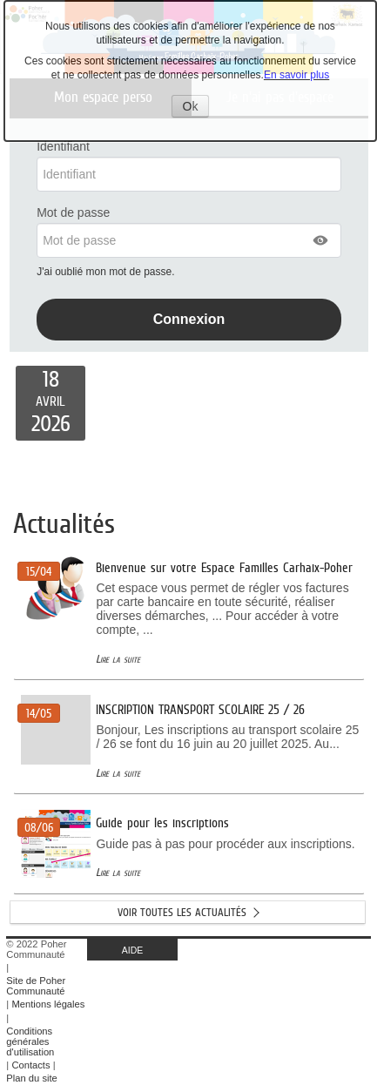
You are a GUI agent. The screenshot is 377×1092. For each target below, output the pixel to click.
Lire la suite (118, 658)
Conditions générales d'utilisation (30, 1041)
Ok (196, 108)
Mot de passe (73, 212)
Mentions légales (47, 1004)
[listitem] (50, 403)
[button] (321, 240)
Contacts (30, 1065)
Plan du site (31, 1078)
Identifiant (63, 146)
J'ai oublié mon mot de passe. (107, 272)
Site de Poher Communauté (35, 985)
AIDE (133, 950)
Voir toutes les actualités (182, 912)
